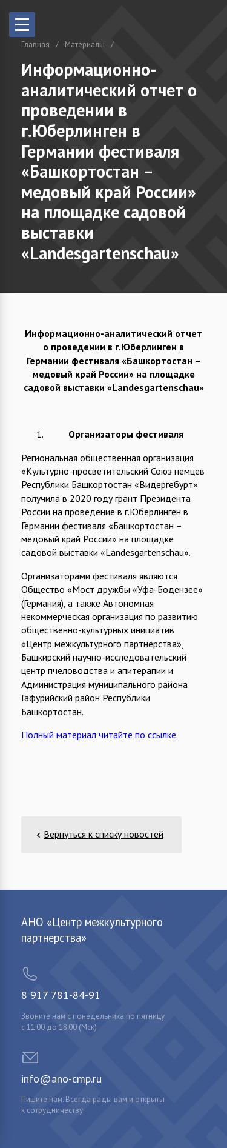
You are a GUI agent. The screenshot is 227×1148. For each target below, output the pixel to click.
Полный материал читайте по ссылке (98, 735)
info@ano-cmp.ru (61, 1079)
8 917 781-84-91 (60, 995)
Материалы (85, 44)
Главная (35, 44)
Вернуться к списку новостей (103, 834)
